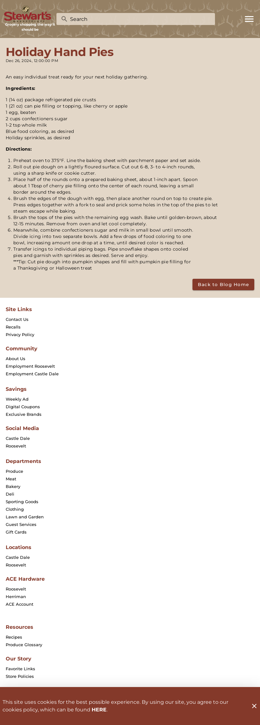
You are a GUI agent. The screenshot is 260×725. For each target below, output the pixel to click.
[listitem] (17, 319)
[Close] (254, 706)
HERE (99, 710)
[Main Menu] (249, 19)
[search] (140, 19)
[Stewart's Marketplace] (30, 14)
